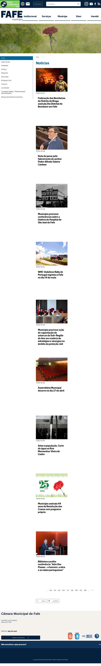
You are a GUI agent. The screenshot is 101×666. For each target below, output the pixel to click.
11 (55, 593)
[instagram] (86, 4)
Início (37, 57)
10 (50, 593)
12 (59, 593)
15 (72, 593)
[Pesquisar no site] (61, 4)
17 (81, 593)
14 (68, 593)
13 (63, 593)
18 (85, 593)
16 (76, 593)
